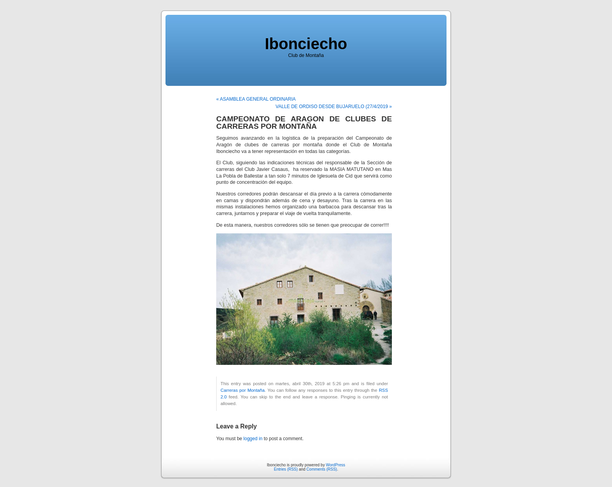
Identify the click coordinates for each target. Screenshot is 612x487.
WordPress (335, 465)
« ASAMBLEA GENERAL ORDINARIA (256, 99)
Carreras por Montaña (243, 390)
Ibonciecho (306, 43)
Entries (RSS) (286, 469)
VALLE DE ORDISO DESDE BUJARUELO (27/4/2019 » (334, 106)
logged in (253, 438)
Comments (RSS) (321, 469)
